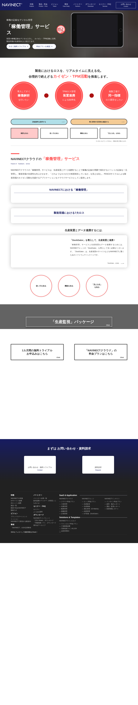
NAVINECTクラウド (65, 647)
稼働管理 (64, 659)
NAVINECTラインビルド (67, 672)
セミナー (36, 661)
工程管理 (64, 652)
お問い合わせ (126, 5)
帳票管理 (64, 657)
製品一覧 (14, 653)
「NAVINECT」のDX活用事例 (20, 680)
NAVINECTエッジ (88, 647)
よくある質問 (37, 663)
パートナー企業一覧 (40, 646)
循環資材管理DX (66, 685)
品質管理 (87, 659)
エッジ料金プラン (90, 650)
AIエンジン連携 (16, 651)
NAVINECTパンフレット (41, 673)
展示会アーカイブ (39, 680)
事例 (66, 5)
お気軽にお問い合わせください (118, 700)
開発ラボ (14, 658)
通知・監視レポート (113, 654)
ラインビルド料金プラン (69, 675)
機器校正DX (65, 689)
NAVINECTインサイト (112, 647)
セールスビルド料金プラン (93, 675)
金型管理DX (65, 682)
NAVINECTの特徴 (16, 646)
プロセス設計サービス (91, 677)
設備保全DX (65, 687)
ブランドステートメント (19, 667)
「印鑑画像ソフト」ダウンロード (44, 678)
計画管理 (64, 662)
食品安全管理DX (66, 694)
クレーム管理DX (66, 692)
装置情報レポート (113, 657)
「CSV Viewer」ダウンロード (43, 675)
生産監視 (87, 652)
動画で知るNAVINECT (18, 656)
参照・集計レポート (113, 652)
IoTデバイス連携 (16, 649)
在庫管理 (64, 654)
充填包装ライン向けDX (69, 680)
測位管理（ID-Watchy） (92, 657)
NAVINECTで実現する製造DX (20, 672)
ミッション (14, 669)
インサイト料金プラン (114, 650)
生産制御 (87, 654)
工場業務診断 (65, 677)
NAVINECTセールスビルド (91, 672)
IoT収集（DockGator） (91, 662)
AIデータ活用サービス (91, 680)
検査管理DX (65, 697)
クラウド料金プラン (68, 650)
